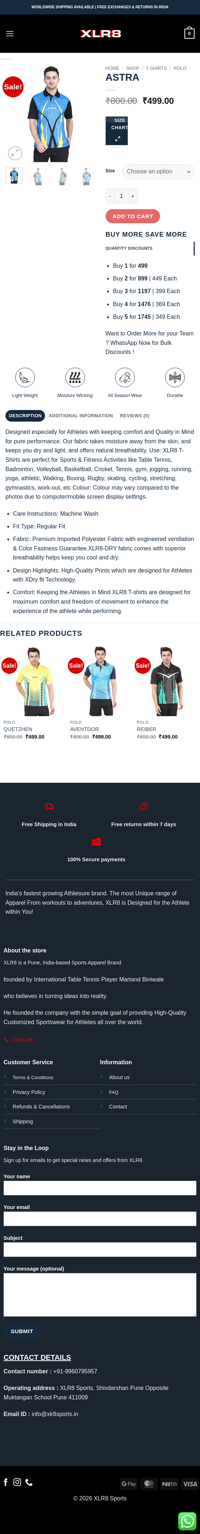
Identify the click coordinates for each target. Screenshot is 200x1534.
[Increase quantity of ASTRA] (133, 196)
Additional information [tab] (81, 415)
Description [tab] (25, 415)
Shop (132, 68)
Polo (180, 68)
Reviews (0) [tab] (134, 415)
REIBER (146, 729)
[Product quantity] (121, 196)
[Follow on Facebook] (5, 1483)
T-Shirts (156, 68)
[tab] (150, 248)
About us (119, 1077)
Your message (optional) (100, 1294)
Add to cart (133, 216)
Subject (100, 1249)
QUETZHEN (18, 729)
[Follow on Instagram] (17, 1483)
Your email (100, 1218)
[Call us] (29, 1483)
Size (110, 170)
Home (112, 68)
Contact (118, 1107)
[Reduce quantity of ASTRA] (110, 196)
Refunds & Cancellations (41, 1107)
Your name (100, 1187)
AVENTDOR (84, 729)
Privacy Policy (29, 1092)
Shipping (23, 1121)
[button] (9, 33)
